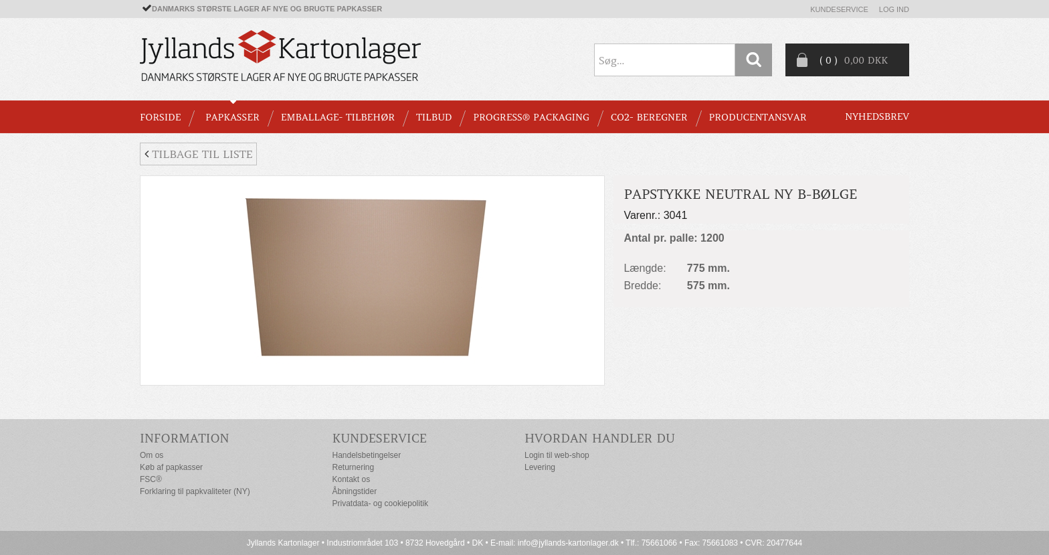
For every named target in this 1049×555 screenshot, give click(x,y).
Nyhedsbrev (877, 116)
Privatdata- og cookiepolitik (380, 503)
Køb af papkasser (171, 467)
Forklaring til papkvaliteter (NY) (195, 491)
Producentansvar (758, 117)
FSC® (151, 479)
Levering (539, 467)
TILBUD (434, 117)
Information (184, 438)
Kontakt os (351, 479)
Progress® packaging (531, 117)
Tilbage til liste (198, 154)
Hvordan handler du (599, 438)
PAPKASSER (232, 117)
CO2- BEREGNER (649, 117)
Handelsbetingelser (366, 455)
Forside (160, 117)
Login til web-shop (556, 455)
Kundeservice (839, 9)
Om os (151, 455)
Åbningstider (354, 491)
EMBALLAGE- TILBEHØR (338, 117)
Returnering (353, 467)
